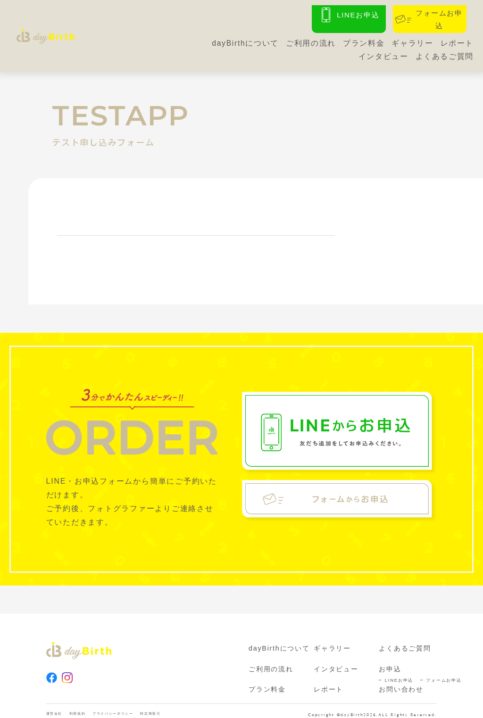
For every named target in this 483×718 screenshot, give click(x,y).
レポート (457, 39)
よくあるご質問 (444, 53)
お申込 (390, 660)
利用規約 (89, 706)
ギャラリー (412, 39)
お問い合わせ (401, 680)
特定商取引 (190, 706)
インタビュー (383, 53)
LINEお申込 (399, 671)
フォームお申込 (443, 671)
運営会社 (58, 706)
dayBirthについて (244, 39)
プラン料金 (363, 39)
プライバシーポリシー (138, 706)
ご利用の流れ (310, 39)
